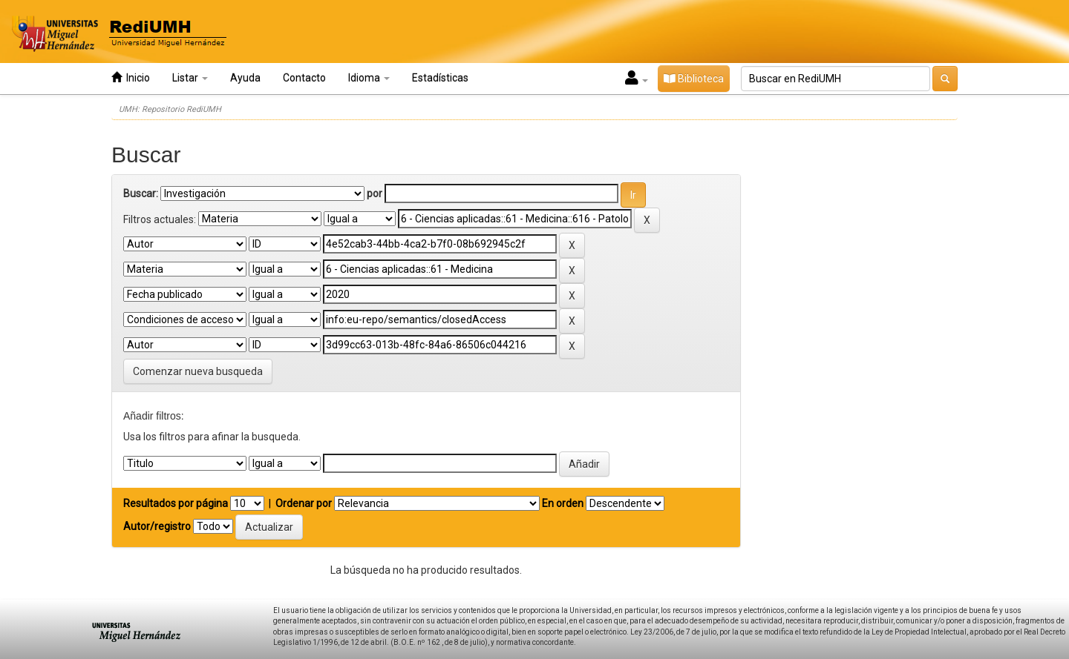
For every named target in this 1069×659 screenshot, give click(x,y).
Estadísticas (440, 78)
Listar (190, 78)
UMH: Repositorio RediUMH (170, 109)
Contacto (304, 78)
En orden (562, 503)
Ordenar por (303, 503)
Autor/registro (157, 526)
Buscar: (140, 193)
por (374, 193)
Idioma (369, 78)
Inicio (130, 77)
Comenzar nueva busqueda (198, 371)
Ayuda (245, 78)
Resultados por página (175, 503)
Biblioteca (694, 79)
